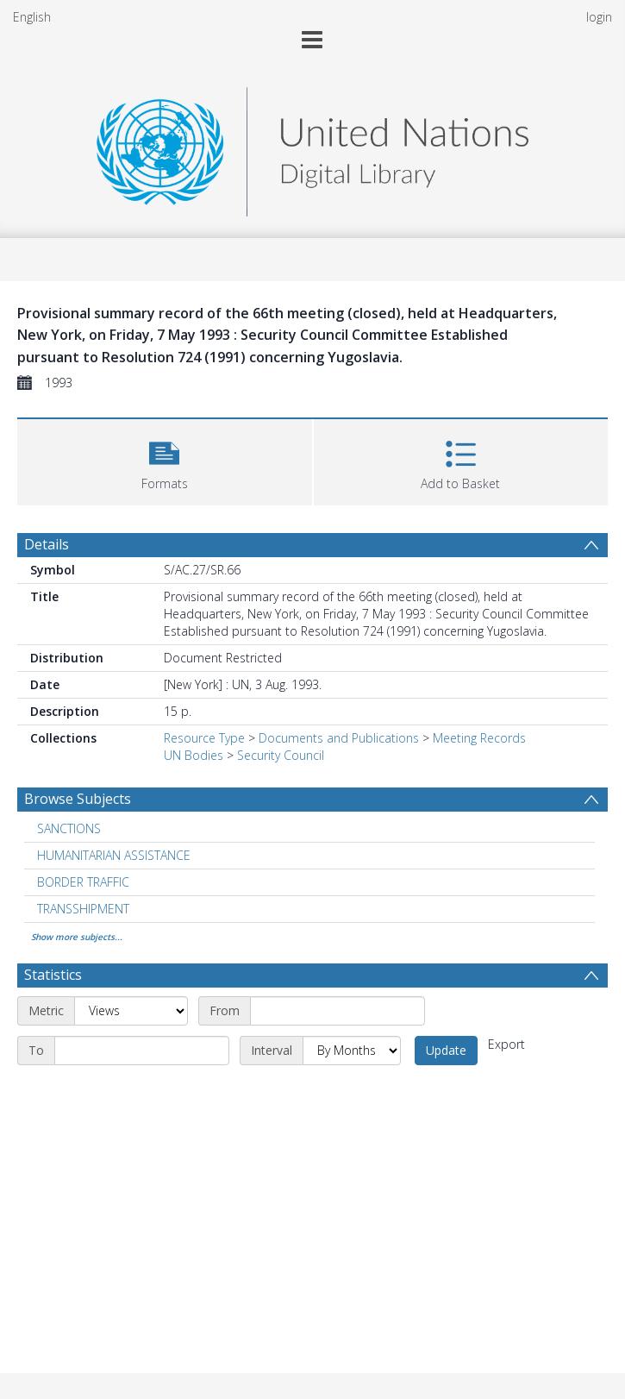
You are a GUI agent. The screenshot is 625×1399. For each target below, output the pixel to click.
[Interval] (352, 1050)
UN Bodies (193, 755)
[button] (164, 460)
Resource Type (204, 738)
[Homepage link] (312, 147)
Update (446, 1050)
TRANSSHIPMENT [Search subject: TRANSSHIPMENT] (83, 908)
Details (46, 544)
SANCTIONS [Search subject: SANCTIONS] (69, 828)
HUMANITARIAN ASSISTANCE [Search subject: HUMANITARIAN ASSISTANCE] (114, 855)
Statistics (53, 974)
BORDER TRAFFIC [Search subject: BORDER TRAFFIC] (83, 882)
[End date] (141, 1050)
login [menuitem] (599, 17)
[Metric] (131, 1011)
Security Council (280, 755)
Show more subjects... (76, 937)
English (32, 17)
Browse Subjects (77, 798)
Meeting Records (479, 738)
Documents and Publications (339, 738)
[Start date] (337, 1011)
